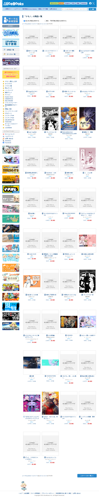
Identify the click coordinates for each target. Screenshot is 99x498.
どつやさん (87, 54)
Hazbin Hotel (9, 97)
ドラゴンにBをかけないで (31, 339)
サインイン (54, 3)
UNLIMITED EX (9, 120)
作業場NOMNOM (50, 174)
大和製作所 (50, 296)
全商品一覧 (9, 50)
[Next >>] (30, 24)
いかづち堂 (31, 174)
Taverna (32, 215)
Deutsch (83, 3)
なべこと (50, 93)
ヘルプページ (17, 9)
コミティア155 (9, 115)
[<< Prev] (25, 24)
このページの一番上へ (87, 475)
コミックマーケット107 (11, 111)
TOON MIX (8, 122)
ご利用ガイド (8, 9)
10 (40, 24)
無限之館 (87, 134)
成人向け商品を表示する (31, 21)
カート (61, 3)
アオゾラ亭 (69, 135)
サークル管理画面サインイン (10, 26)
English (67, 3)
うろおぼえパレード (69, 174)
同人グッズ (8, 88)
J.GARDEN (8, 127)
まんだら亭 (87, 378)
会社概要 (26, 493)
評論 (6, 109)
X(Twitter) (8, 140)
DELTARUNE (9, 100)
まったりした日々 (87, 217)
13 (46, 24)
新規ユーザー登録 (43, 9)
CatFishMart (32, 93)
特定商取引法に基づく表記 (63, 493)
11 (42, 24)
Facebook (8, 142)
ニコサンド (50, 217)
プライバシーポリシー (48, 493)
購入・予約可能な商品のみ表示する (56, 21)
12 (44, 24)
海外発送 (30, 9)
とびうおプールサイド (50, 459)
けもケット (8, 113)
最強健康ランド (69, 52)
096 (32, 255)
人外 (15, 81)
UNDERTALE (9, 99)
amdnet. (69, 215)
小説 (10, 109)
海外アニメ (8, 92)
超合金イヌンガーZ (68, 296)
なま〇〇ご (50, 52)
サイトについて (10, 134)
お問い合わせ (53, 9)
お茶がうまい (32, 296)
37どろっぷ (87, 93)
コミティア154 (9, 117)
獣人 (11, 81)
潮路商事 (50, 134)
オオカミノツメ (69, 379)
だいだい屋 (31, 52)
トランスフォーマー (11, 103)
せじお (87, 174)
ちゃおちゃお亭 (31, 134)
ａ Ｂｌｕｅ (69, 337)
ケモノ (7, 81)
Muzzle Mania (68, 93)
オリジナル (8, 83)
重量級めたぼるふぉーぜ (50, 257)
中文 (73, 3)
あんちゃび (87, 256)
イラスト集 (8, 86)
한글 (78, 3)
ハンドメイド (9, 90)
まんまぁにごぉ (69, 256)
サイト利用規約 (35, 493)
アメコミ (7, 95)
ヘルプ (20, 493)
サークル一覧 (9, 54)
